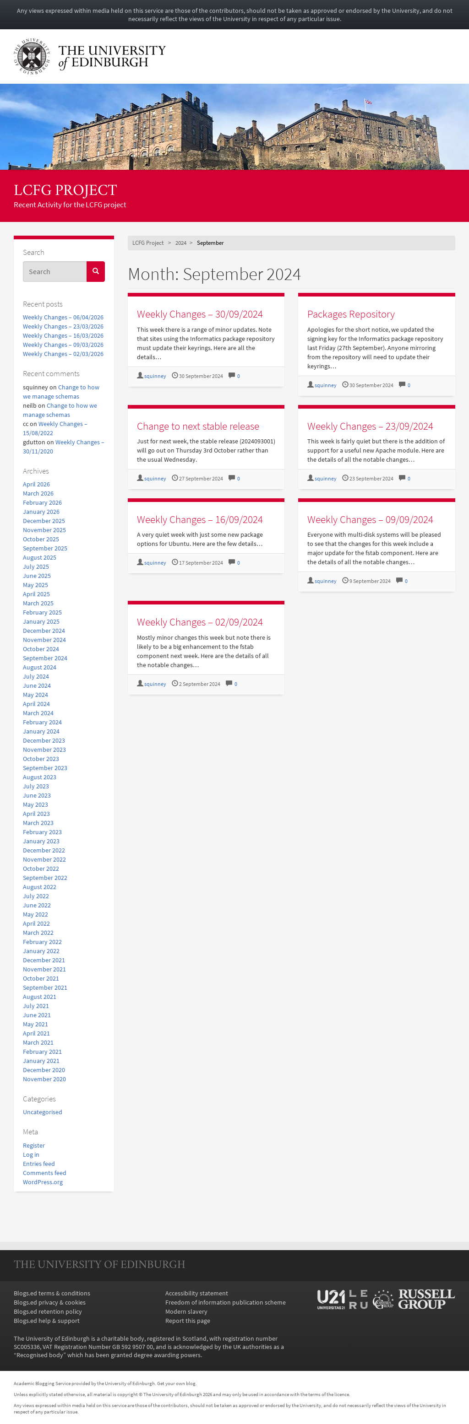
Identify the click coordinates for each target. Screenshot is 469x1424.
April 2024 (36, 704)
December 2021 (44, 960)
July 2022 (36, 896)
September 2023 (45, 768)
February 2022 (42, 942)
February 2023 (42, 832)
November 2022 (44, 859)
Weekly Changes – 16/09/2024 (200, 519)
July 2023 (36, 786)
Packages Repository (351, 313)
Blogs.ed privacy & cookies (50, 1302)
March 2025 (38, 603)
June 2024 (37, 685)
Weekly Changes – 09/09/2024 (370, 519)
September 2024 (45, 658)
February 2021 (42, 1051)
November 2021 (44, 969)
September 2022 (45, 878)
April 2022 (36, 923)
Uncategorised (42, 1112)
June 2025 (37, 576)
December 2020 (44, 1070)
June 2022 (37, 905)
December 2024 (44, 630)
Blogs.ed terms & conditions (52, 1293)
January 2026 (41, 511)
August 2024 (39, 667)
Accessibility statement (196, 1293)
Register (34, 1145)
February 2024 (42, 722)
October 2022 (41, 868)
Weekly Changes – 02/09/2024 (200, 621)
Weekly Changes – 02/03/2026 (63, 354)
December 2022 (44, 850)
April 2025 (36, 594)
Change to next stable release (198, 425)
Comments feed (44, 1173)
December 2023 (44, 740)
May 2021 (35, 1024)
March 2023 (38, 823)
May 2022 (35, 914)
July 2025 (36, 566)
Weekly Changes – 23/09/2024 (370, 425)
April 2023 (36, 813)
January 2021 (41, 1061)
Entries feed (39, 1164)
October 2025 (41, 539)
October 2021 (41, 978)
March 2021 (38, 1042)
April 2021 (36, 1033)
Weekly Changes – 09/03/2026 (63, 344)
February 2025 (42, 612)
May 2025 (35, 585)
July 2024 (36, 676)
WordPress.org (43, 1182)
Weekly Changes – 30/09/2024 (200, 313)
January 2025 (41, 621)
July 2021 (36, 1006)
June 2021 (37, 1015)
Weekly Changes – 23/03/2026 (63, 326)
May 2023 (35, 804)
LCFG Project (65, 191)
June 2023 (37, 795)
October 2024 (41, 649)
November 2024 (44, 640)
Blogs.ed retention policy (48, 1311)
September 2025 (45, 548)
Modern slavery (186, 1311)
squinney (155, 375)
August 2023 (39, 777)
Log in (31, 1154)
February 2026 (42, 502)
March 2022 (38, 932)
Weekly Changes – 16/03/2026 (63, 335)
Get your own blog (176, 1383)
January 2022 (41, 951)
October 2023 (41, 759)
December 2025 (44, 521)
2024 (180, 242)
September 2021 (45, 987)
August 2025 (39, 557)
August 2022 (39, 887)
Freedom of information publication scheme (225, 1302)
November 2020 (44, 1079)
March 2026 (38, 493)
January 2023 (41, 841)
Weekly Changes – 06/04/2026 (63, 317)
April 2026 (36, 484)
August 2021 (39, 996)
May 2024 (35, 694)
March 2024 (38, 713)
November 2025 (44, 530)
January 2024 (41, 731)
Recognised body (39, 1355)
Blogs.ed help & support (47, 1320)
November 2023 (44, 749)
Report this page (187, 1320)
